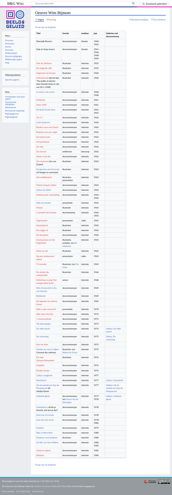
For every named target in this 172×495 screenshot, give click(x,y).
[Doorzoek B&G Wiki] (85, 3)
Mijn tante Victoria (44, 314)
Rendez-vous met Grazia (47, 127)
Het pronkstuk (42, 142)
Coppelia (40, 365)
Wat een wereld (43, 203)
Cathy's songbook (44, 375)
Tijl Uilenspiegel (43, 324)
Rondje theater (43, 370)
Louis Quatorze (43, 122)
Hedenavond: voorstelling (47, 195)
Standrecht (41, 380)
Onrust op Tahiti (43, 190)
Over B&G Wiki (23, 491)
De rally (39, 146)
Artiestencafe (42, 78)
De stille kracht (43, 328)
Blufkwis (40, 455)
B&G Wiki (15, 3)
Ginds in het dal (43, 156)
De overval (41, 151)
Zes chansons (42, 161)
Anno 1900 (41, 105)
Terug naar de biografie (45, 27)
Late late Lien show (45, 420)
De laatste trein (43, 137)
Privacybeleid (8, 491)
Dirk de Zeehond (43, 63)
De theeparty (42, 235)
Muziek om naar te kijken (47, 349)
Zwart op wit (42, 251)
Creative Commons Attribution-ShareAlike (53, 486)
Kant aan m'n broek (45, 415)
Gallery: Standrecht (114, 380)
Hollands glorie (43, 396)
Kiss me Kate (42, 344)
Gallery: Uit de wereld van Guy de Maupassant (114, 388)
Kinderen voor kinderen (47, 437)
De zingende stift (44, 68)
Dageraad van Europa (46, 73)
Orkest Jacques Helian (46, 185)
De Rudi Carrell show (45, 109)
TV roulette (41, 264)
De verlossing (42, 336)
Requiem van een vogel (46, 132)
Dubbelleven (42, 407)
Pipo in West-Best (44, 432)
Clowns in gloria (43, 450)
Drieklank (40, 100)
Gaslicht (40, 428)
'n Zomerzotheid (43, 319)
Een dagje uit (42, 230)
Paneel (39, 207)
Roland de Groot (69, 352)
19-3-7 (39, 117)
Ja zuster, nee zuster (45, 92)
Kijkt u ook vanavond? (46, 309)
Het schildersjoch (44, 177)
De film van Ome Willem (47, 442)
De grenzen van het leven (47, 169)
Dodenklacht (42, 225)
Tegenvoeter (41, 220)
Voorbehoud (37, 491)
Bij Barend (41, 296)
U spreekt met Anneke (46, 212)
